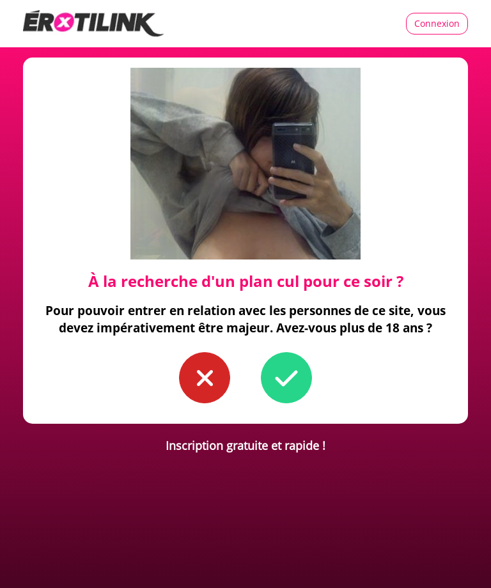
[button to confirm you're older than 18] (286, 377)
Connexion (437, 23)
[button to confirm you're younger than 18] (204, 377)
